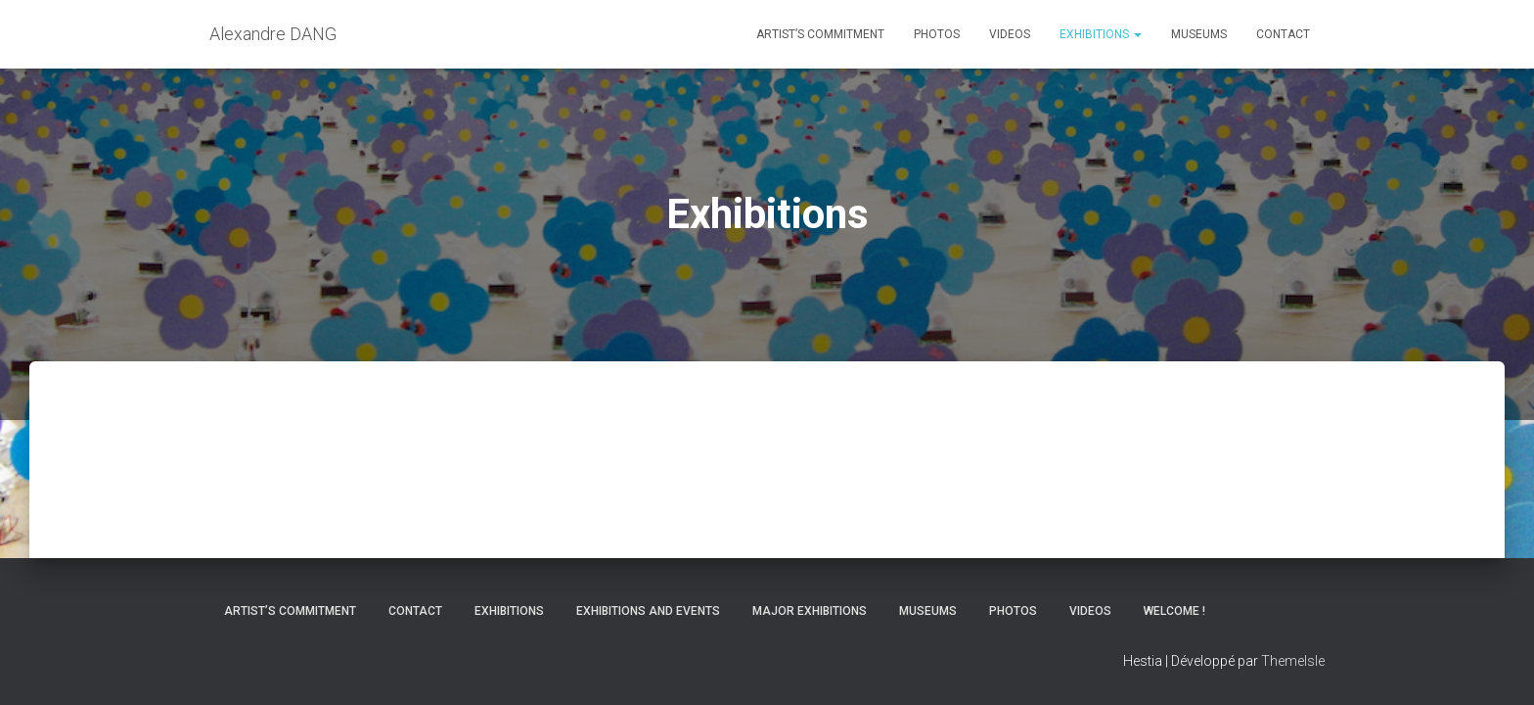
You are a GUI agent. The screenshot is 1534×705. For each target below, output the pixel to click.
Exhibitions (1101, 34)
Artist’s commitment (820, 34)
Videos (1009, 34)
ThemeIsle (1293, 661)
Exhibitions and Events (648, 611)
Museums (1199, 34)
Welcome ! (1174, 611)
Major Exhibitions (809, 611)
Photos (937, 34)
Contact (1283, 34)
